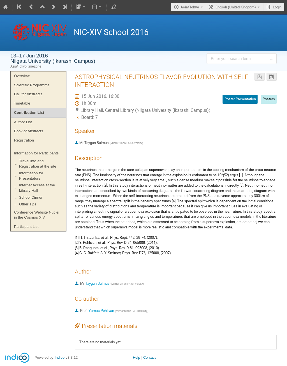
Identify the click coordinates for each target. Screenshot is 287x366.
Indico (59, 357)
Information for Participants (36, 153)
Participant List (26, 226)
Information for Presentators (31, 175)
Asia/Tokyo (189, 7)
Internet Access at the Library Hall (37, 188)
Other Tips (27, 204)
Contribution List (29, 112)
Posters (269, 98)
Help (136, 357)
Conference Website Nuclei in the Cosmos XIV (36, 215)
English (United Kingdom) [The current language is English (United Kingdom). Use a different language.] (236, 7)
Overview (22, 76)
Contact (149, 357)
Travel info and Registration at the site (37, 163)
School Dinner (31, 197)
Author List (23, 122)
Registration (24, 140)
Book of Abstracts (28, 131)
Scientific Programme (32, 85)
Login (277, 7)
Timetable (22, 103)
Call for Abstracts (28, 94)
